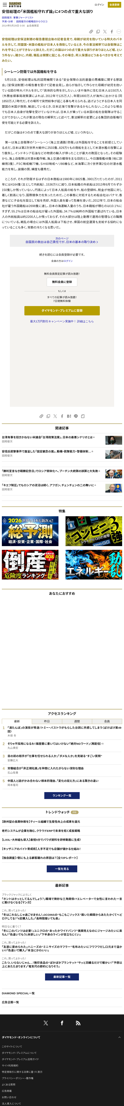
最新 (17, 643)
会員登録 (114, 4)
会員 (107, 643)
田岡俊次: (18, 17)
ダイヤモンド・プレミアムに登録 (61, 310)
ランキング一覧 (62, 717)
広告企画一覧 (10, 923)
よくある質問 (8, 1006)
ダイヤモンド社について (15, 1049)
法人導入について (11, 1025)
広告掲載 (7, 1012)
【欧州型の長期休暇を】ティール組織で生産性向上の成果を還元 (41, 743)
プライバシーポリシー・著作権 (18, 1000)
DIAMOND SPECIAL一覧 (18, 915)
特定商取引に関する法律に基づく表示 (22, 993)
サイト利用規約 (10, 987)
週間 (77, 643)
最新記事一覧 (62, 898)
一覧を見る (62, 790)
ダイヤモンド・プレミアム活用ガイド (20, 981)
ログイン (99, 5)
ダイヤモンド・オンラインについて (21, 959)
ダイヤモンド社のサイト (15, 1036)
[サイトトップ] (14, 4)
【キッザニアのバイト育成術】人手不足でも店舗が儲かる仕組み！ (41, 770)
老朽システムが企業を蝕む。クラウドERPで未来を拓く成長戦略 (41, 752)
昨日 (47, 643)
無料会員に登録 (62, 281)
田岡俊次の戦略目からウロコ (31, 21)
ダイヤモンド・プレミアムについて (19, 974)
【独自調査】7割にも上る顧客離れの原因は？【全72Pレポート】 (40, 779)
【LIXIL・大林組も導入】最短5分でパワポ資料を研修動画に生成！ (41, 761)
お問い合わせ (9, 1019)
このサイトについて (12, 968)
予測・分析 (7, 21)
